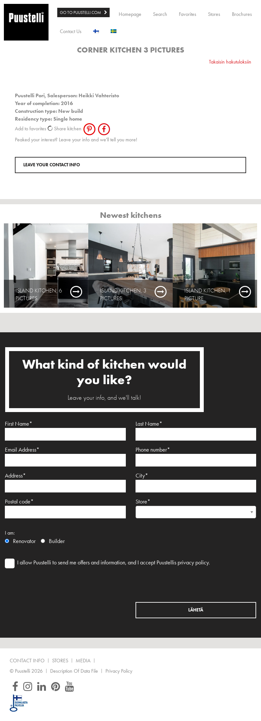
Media (83, 661)
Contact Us (71, 31)
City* (196, 482)
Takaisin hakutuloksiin (230, 62)
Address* (65, 482)
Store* (196, 506)
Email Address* (65, 456)
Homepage (130, 14)
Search (160, 14)
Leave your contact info (51, 165)
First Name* (65, 430)
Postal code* (65, 508)
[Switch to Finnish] (96, 29)
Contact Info (27, 661)
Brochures (242, 14)
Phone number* (196, 456)
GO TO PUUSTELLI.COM (80, 12)
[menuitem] (83, 13)
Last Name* (196, 430)
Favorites (187, 14)
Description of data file (74, 671)
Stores (214, 14)
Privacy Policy (118, 671)
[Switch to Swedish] (113, 29)
